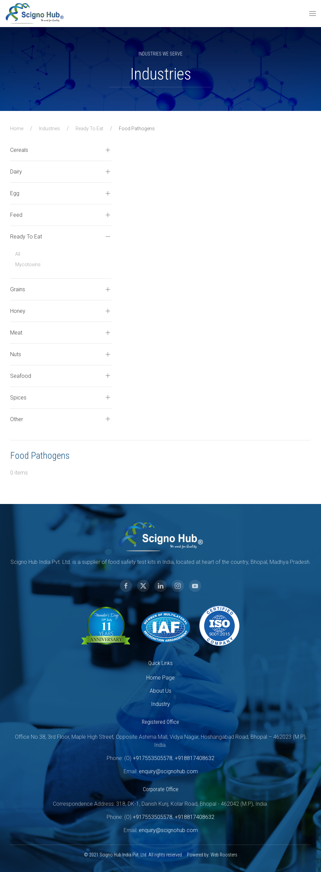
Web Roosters (215, 854)
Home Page (151, 677)
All (17, 254)
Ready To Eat (89, 128)
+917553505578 (144, 758)
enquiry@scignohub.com (159, 771)
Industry (151, 704)
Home (16, 128)
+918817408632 (186, 758)
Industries (49, 128)
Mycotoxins (28, 264)
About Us (152, 691)
